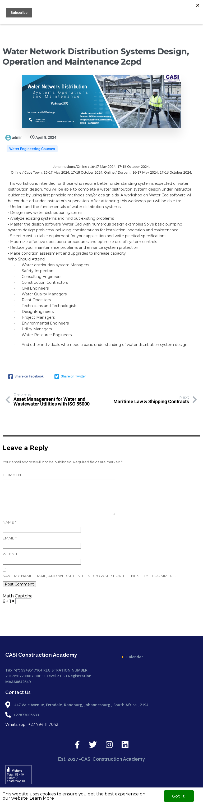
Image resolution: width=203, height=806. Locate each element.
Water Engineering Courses (32, 149)
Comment (13, 475)
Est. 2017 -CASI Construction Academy (101, 622)
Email (10, 538)
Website (11, 554)
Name (10, 522)
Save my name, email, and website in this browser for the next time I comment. (89, 576)
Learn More (42, 798)
